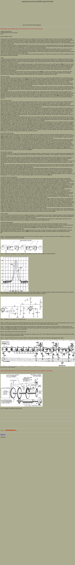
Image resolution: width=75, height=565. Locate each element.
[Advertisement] (37, 13)
